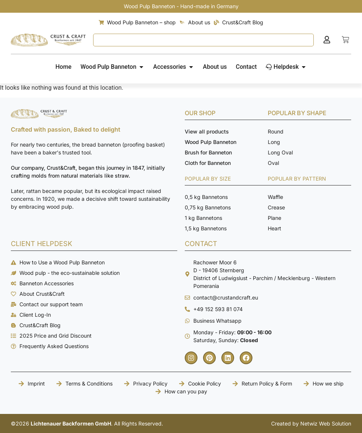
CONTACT (201, 244)
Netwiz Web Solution (325, 423)
